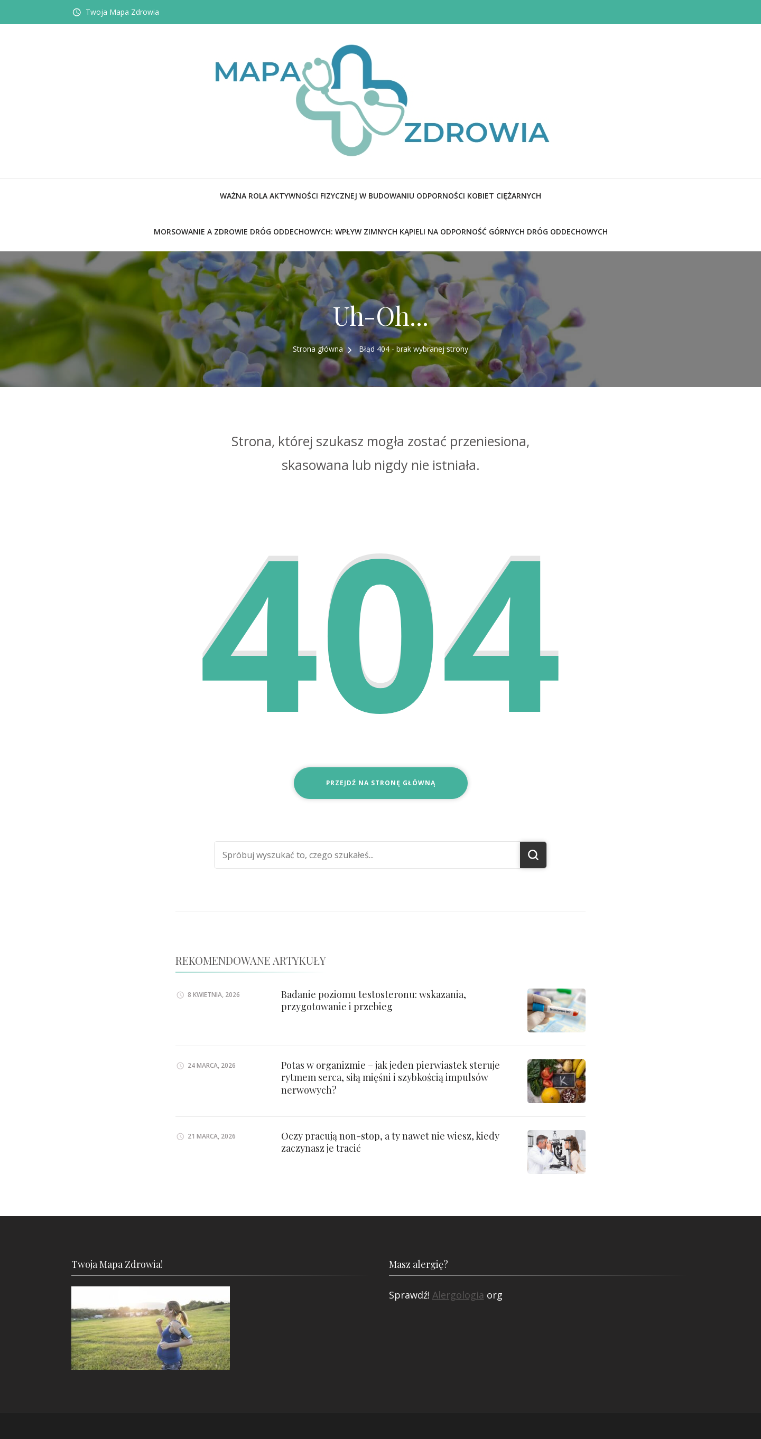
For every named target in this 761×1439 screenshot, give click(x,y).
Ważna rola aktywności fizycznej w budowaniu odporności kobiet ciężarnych (380, 196)
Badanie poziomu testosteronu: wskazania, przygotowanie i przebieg (373, 1000)
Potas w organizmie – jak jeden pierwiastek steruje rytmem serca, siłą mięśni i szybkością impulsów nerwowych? (390, 1077)
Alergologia (458, 1294)
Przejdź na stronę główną (380, 782)
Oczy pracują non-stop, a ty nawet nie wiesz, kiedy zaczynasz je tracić (390, 1142)
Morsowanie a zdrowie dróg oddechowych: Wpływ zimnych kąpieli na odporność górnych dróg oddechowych (381, 232)
